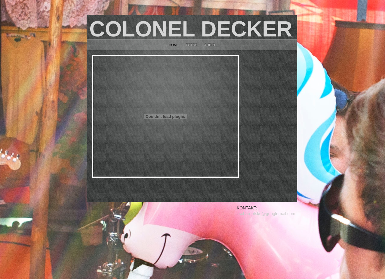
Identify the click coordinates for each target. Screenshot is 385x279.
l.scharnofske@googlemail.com (266, 213)
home (174, 45)
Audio (209, 45)
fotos (192, 45)
